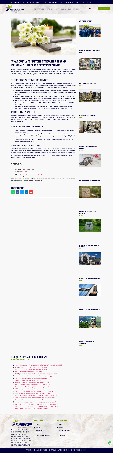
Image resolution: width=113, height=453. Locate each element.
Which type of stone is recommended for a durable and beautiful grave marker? (36, 374)
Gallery (63, 9)
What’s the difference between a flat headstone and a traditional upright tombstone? (37, 400)
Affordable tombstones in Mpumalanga (86, 342)
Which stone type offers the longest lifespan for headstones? (31, 389)
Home (34, 9)
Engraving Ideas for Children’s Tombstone (87, 212)
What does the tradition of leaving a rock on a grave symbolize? (32, 387)
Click (28, 177)
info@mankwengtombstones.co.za (28, 173)
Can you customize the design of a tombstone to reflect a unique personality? (35, 404)
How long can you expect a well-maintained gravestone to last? (32, 382)
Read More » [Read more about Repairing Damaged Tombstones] (81, 117)
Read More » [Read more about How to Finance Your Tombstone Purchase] (81, 150)
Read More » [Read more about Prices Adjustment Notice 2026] (81, 85)
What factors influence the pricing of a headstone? (28, 371)
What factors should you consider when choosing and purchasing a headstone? (36, 395)
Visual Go (85, 450)
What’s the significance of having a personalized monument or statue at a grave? (36, 406)
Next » (93, 347)
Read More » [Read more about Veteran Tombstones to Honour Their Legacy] (81, 54)
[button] (13, 192)
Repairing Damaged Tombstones (87, 115)
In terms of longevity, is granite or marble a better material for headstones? (35, 398)
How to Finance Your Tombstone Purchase (88, 147)
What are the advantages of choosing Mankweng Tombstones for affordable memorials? (38, 365)
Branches (76, 9)
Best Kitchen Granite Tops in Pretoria (89, 180)
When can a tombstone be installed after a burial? (28, 380)
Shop (57, 9)
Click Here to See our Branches (34, 175)
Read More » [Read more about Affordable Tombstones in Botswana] (81, 311)
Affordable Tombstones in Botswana (89, 310)
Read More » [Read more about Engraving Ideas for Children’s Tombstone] (81, 215)
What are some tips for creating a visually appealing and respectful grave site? (36, 391)
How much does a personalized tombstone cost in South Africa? (32, 367)
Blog (69, 9)
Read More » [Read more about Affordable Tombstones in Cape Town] (81, 280)
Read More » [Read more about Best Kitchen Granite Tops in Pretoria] (81, 182)
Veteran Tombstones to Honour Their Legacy (89, 51)
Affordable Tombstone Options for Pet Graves (89, 246)
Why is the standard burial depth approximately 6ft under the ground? (33, 393)
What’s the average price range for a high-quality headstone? (31, 378)
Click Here (24, 171)
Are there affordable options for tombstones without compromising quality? (35, 376)
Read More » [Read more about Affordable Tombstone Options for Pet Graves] (81, 248)
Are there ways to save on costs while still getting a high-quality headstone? (35, 402)
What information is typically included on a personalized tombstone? (33, 385)
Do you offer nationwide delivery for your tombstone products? (31, 408)
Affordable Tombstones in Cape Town (89, 278)
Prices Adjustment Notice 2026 (87, 84)
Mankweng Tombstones (46, 9)
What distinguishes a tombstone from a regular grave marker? (31, 369)
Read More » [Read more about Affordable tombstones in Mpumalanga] (81, 345)
